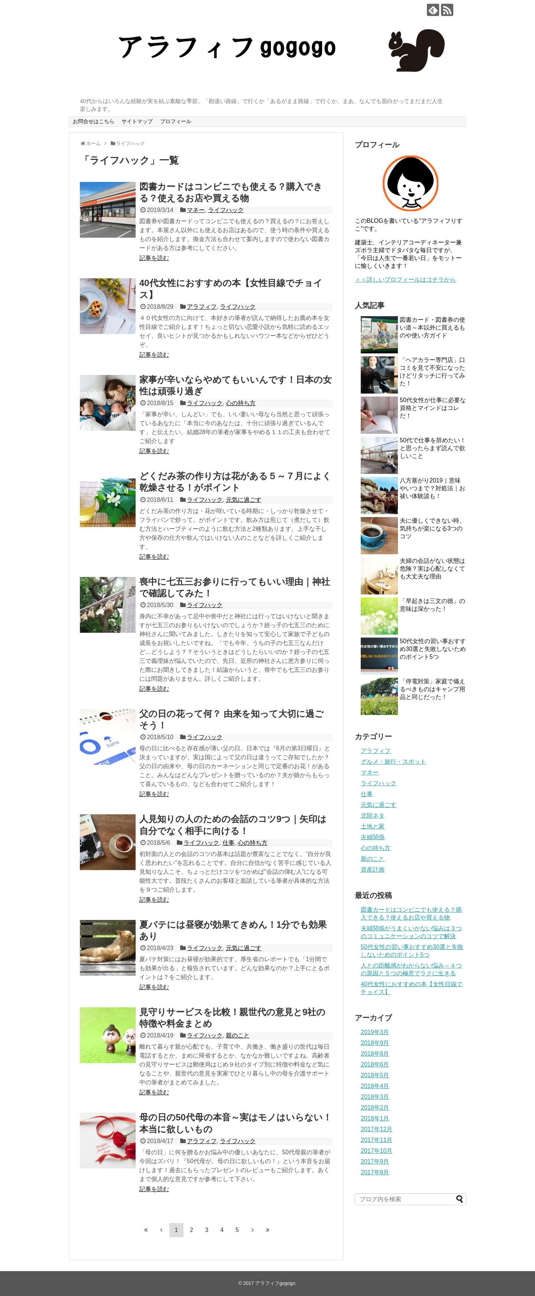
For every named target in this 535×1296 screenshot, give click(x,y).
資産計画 (373, 869)
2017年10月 (376, 1151)
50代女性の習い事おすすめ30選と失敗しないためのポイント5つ (433, 649)
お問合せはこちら (93, 121)
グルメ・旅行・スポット (393, 761)
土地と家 (373, 826)
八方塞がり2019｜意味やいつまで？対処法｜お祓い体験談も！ (432, 488)
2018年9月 (375, 1043)
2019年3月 (375, 1032)
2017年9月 (375, 1161)
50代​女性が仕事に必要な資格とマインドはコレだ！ (433, 408)
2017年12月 (376, 1129)
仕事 (228, 843)
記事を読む (154, 258)
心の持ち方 (241, 403)
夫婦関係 (373, 837)
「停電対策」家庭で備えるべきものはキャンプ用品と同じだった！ (432, 689)
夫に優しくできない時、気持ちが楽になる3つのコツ (432, 528)
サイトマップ (137, 121)
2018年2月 (375, 1107)
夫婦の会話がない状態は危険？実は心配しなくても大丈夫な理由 (432, 569)
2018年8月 (375, 1053)
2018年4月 (375, 1086)
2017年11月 (376, 1140)
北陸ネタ (373, 815)
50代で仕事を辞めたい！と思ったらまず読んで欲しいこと (433, 448)
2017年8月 (375, 1172)
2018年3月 (375, 1097)
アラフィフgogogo (275, 1283)
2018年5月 (375, 1075)
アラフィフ (202, 307)
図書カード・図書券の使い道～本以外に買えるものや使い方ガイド (432, 328)
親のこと (238, 1035)
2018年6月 (375, 1064)
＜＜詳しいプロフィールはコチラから (405, 279)
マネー (196, 210)
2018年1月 (375, 1118)
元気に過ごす (244, 500)
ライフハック (226, 210)
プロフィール (175, 121)
